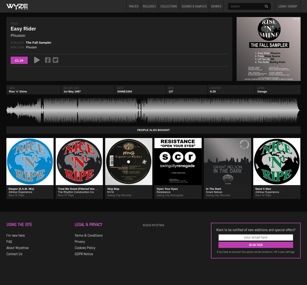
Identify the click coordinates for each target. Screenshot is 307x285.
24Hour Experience (20, 192)
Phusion (31, 47)
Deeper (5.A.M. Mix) (21, 188)
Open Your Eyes (167, 188)
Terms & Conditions (89, 235)
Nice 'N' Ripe (16, 195)
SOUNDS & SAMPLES (194, 6)
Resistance (163, 192)
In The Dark (213, 188)
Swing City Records (119, 195)
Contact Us (14, 253)
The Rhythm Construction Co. (76, 192)
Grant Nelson (214, 192)
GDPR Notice (84, 253)
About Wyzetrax (17, 247)
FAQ (9, 241)
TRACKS (133, 6)
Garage (262, 91)
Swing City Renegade (170, 195)
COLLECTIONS (168, 6)
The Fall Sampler (38, 42)
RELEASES (149, 6)
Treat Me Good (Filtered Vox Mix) (79, 188)
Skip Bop (113, 188)
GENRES (216, 6)
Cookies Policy (85, 247)
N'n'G (110, 192)
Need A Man (263, 188)
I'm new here (15, 235)
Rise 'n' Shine (18, 91)
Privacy (80, 241)
